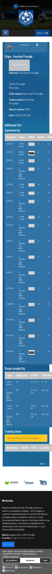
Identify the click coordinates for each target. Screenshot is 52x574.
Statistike (36, 567)
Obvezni (9, 567)
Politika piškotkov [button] (29, 554)
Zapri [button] (45, 560)
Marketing (10, 571)
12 (39, 184)
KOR (27, 109)
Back (42, 463)
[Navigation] (42, 33)
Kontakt (8, 544)
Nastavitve (22, 567)
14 (39, 304)
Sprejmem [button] (30, 560)
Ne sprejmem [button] (11, 560)
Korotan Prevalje (33, 93)
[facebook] (5, 33)
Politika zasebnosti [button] (10, 556)
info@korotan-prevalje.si (28, 6)
